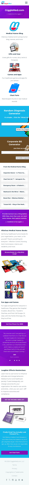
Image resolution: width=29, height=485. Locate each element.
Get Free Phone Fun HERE (14, 324)
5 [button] (19, 360)
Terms (14, 465)
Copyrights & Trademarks (14, 472)
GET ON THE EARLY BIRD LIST (14, 399)
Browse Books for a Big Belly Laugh (14, 253)
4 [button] (16, 360)
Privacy (14, 468)
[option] (14, 345)
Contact (14, 476)
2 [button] (12, 360)
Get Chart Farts (14, 452)
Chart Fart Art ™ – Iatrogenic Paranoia (16, 179)
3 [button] (14, 360)
